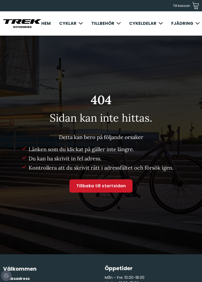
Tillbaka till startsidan (101, 186)
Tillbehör (102, 23)
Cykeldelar (142, 23)
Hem (46, 23)
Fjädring (182, 23)
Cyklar (68, 23)
